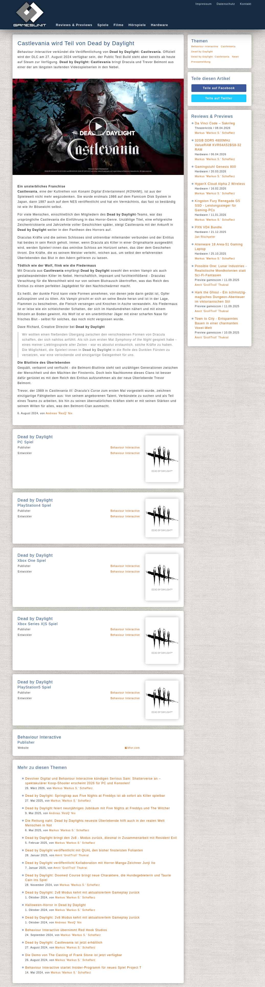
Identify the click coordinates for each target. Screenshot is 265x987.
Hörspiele (137, 25)
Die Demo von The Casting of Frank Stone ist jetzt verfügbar (73, 955)
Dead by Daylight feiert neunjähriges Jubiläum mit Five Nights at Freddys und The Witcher (97, 808)
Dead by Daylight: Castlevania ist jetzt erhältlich (64, 942)
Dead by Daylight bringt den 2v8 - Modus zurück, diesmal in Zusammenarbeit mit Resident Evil (101, 838)
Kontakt (245, 3)
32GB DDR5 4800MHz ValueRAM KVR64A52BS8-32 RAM (218, 145)
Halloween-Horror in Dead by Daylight (55, 905)
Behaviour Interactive (125, 447)
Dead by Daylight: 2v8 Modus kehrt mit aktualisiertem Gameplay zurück (82, 892)
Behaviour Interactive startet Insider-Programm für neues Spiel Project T (83, 967)
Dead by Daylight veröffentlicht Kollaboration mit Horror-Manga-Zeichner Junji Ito (90, 863)
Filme (119, 25)
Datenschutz (226, 3)
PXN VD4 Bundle (208, 227)
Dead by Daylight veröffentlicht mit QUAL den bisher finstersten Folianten (84, 850)
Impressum (203, 3)
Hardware (159, 25)
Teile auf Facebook (219, 88)
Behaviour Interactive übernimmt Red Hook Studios (66, 930)
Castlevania (228, 46)
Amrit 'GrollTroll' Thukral (72, 855)
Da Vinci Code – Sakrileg (215, 123)
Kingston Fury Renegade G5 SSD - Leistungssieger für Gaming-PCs (217, 205)
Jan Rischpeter (205, 236)
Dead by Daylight (202, 51)
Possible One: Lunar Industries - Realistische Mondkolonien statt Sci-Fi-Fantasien (221, 270)
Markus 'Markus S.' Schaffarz (73, 788)
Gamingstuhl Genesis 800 (215, 167)
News (235, 56)
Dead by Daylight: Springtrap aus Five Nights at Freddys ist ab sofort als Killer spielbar (95, 796)
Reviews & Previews (74, 25)
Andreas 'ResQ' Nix (59, 413)
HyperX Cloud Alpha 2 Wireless (220, 184)
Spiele (103, 25)
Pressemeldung (201, 62)
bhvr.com (134, 747)
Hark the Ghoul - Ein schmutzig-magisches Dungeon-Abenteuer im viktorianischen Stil (220, 297)
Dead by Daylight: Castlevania (210, 56)
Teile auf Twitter (219, 98)
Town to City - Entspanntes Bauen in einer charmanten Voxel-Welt (216, 323)
